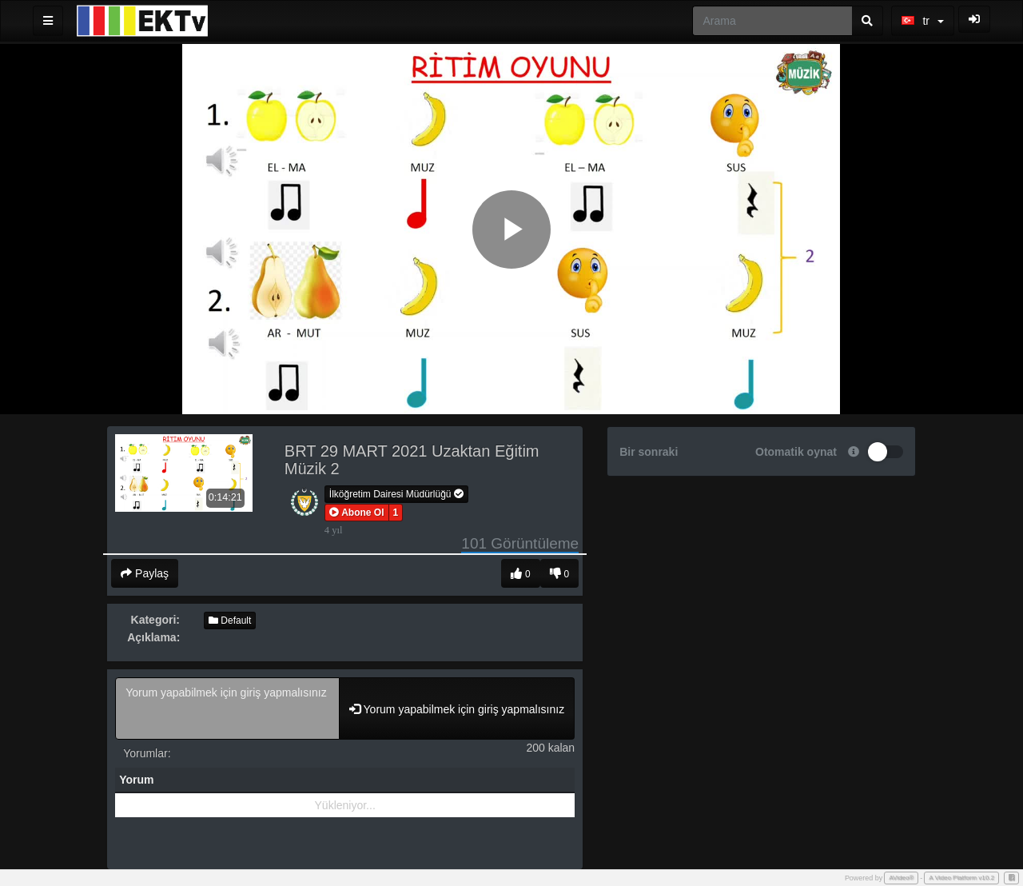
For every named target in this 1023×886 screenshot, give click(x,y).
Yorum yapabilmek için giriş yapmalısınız (227, 708)
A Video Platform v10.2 (961, 877)
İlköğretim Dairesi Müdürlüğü (396, 494)
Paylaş (145, 573)
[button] (356, 512)
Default (230, 620)
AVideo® (901, 877)
